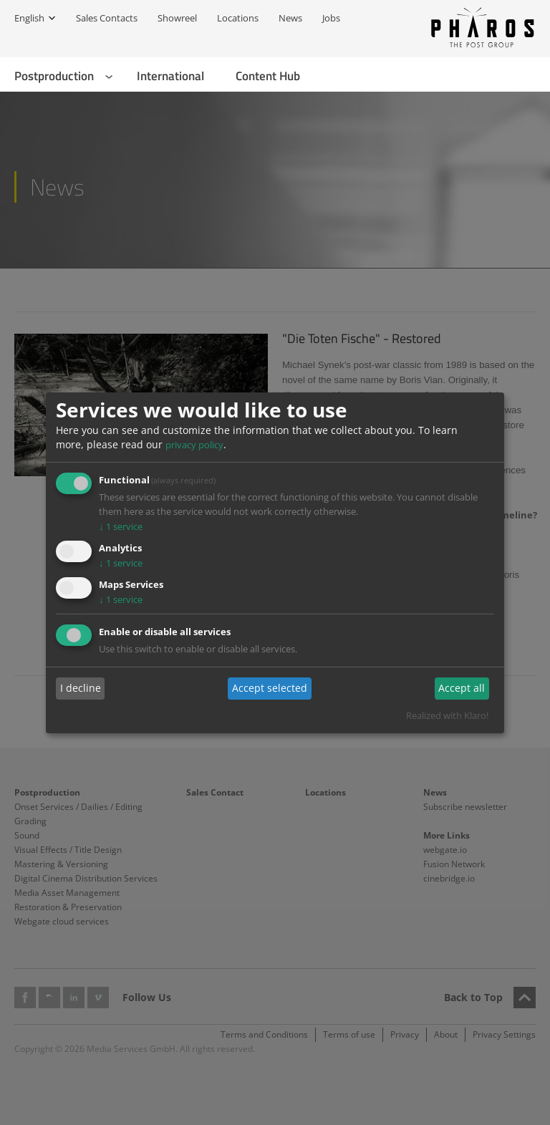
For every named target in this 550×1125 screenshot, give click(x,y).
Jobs (331, 17)
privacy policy (194, 444)
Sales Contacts (107, 17)
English (29, 17)
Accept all (461, 688)
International (170, 76)
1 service (121, 526)
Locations (238, 17)
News (290, 17)
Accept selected (269, 688)
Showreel (177, 17)
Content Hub (268, 76)
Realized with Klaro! (447, 715)
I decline (80, 688)
